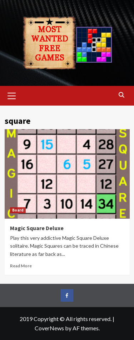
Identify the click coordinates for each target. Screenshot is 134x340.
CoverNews (49, 328)
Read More (21, 265)
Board (18, 210)
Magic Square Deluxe (37, 228)
